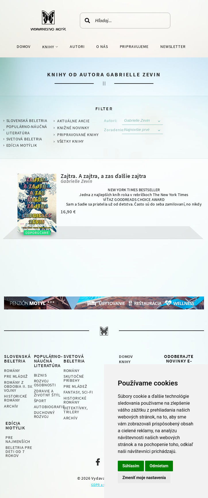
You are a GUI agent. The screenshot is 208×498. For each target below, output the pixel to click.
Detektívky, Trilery (75, 409)
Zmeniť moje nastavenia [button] (144, 477)
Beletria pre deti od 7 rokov (18, 451)
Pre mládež (16, 376)
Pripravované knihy (78, 134)
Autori (77, 46)
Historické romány (15, 398)
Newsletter (173, 46)
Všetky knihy (70, 141)
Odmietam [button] (159, 466)
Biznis (40, 375)
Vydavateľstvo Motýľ (48, 20)
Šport (40, 400)
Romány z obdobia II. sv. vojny (18, 386)
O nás (102, 46)
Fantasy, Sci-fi (78, 392)
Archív (11, 406)
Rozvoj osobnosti (45, 382)
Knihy (48, 46)
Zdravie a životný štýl (47, 393)
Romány (12, 370)
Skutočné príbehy (73, 378)
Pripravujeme (134, 46)
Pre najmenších (17, 439)
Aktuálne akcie (73, 120)
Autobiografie (49, 406)
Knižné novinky (73, 127)
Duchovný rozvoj (44, 414)
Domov (23, 46)
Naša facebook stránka (97, 462)
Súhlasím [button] (130, 466)
